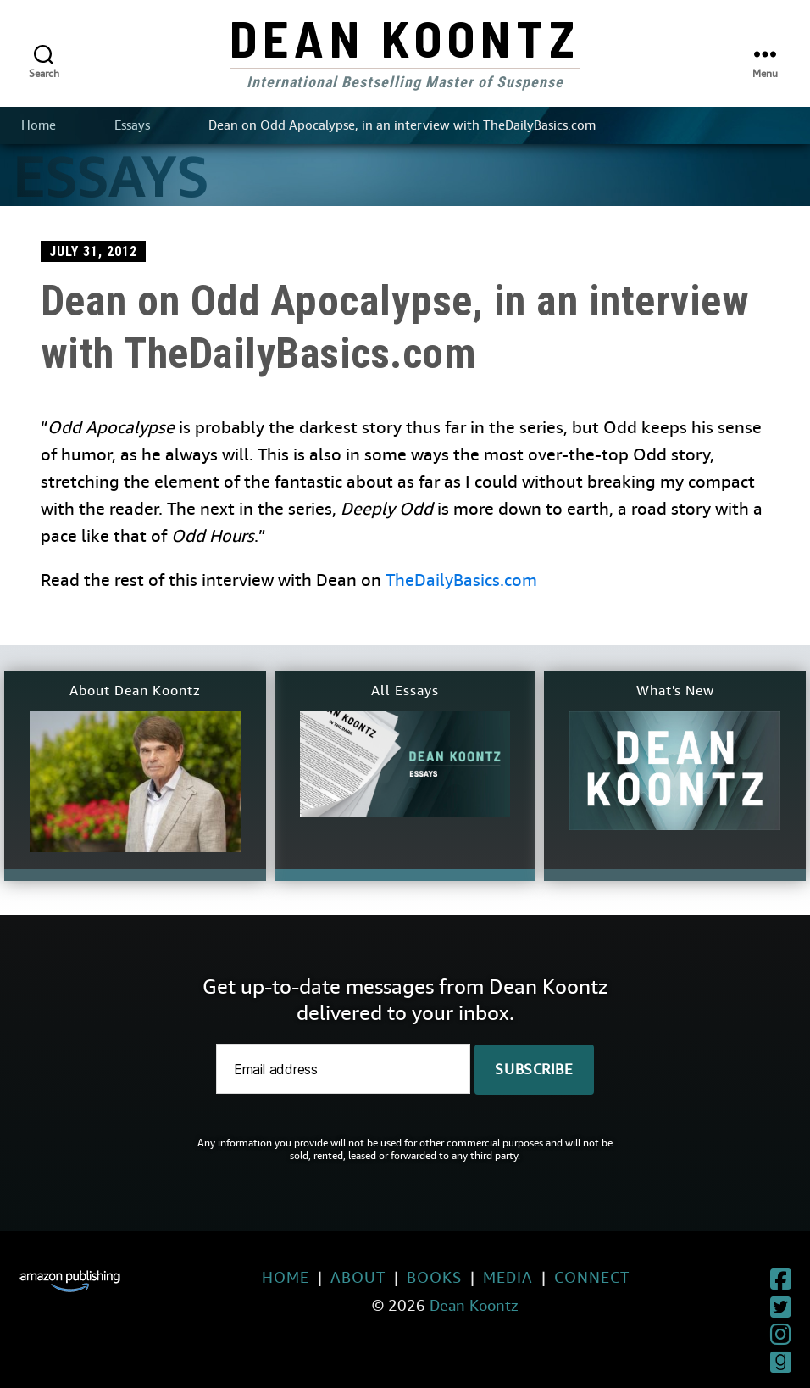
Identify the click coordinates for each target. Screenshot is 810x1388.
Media (470, 1277)
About (319, 1277)
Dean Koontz (405, 37)
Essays (132, 125)
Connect (553, 1277)
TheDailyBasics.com (461, 580)
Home (38, 125)
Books (396, 1277)
